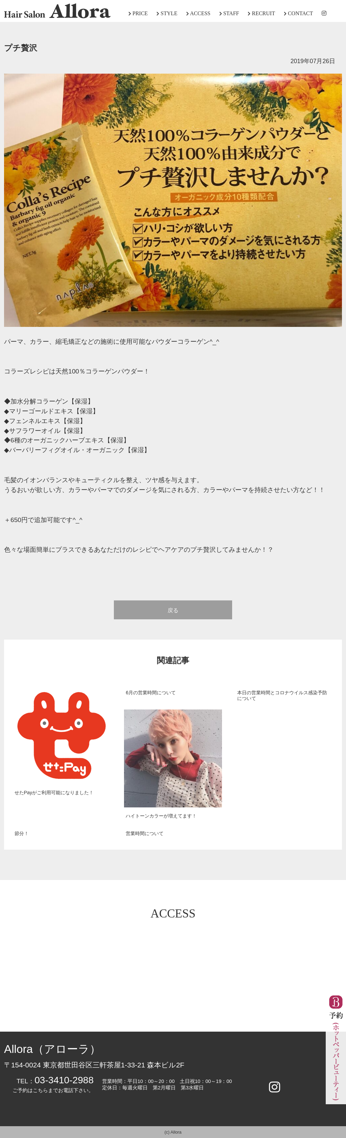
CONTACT (298, 13)
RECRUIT (261, 13)
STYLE (166, 13)
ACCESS (198, 13)
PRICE (138, 13)
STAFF (229, 13)
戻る (173, 610)
